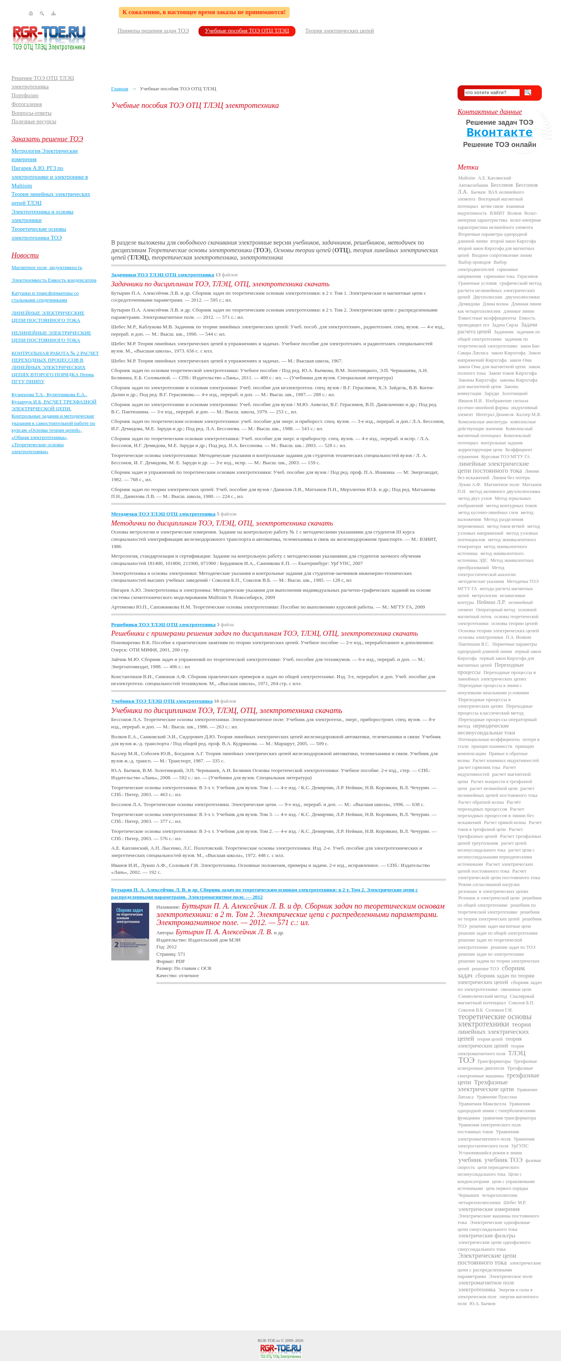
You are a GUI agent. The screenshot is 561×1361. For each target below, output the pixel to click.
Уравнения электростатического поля (496, 1142)
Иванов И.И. (470, 400)
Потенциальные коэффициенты (489, 739)
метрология (484, 595)
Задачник (504, 332)
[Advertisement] (278, 174)
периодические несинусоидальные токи (486, 729)
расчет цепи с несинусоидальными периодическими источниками (496, 857)
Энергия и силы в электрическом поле (495, 1293)
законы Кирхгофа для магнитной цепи (497, 383)
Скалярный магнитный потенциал (496, 999)
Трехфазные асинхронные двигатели (497, 1065)
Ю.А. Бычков (482, 1303)
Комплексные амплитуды (482, 421)
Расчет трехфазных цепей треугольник (499, 839)
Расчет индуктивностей (487, 771)
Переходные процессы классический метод (495, 709)
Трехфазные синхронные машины (495, 1071)
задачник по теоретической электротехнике (493, 342)
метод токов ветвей (505, 526)
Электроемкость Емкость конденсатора (54, 280)
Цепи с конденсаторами (490, 1178)
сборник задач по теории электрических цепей (496, 979)
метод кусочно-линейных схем (488, 512)
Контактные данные (490, 112)
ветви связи (492, 206)
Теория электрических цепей (339, 31)
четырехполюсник (499, 1195)
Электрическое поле (510, 1276)
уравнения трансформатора (509, 1118)
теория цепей (490, 1039)
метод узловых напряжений (499, 529)
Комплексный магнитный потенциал (495, 432)
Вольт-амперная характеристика (497, 217)
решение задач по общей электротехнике (498, 933)
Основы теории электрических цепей (498, 630)
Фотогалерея (26, 104)
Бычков (478, 192)
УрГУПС (520, 1146)
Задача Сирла (505, 325)
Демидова (469, 304)
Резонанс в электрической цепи (489, 898)
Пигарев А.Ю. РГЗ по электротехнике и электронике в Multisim (49, 176)
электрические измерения (489, 1209)
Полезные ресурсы (33, 121)
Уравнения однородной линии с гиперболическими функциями (497, 1111)
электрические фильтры (486, 1235)
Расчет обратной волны (481, 802)
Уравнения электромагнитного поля (488, 1135)
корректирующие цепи (480, 449)
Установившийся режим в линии (490, 1152)
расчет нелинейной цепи (494, 788)
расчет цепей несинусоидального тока (492, 846)
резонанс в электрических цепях (493, 891)
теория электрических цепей (490, 1042)
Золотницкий (515, 393)
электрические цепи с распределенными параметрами (499, 1269)
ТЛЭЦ (516, 1053)
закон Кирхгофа (508, 353)
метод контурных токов (511, 505)
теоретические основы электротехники (495, 1020)
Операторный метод (495, 609)
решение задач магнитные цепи (500, 926)
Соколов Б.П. (521, 1002)
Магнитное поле (502, 484)
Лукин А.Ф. (469, 484)
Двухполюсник (488, 297)
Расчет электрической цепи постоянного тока (499, 874)
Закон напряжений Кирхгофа (499, 356)
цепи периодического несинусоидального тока (488, 1171)
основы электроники (480, 637)
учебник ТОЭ (503, 1160)
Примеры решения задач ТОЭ (153, 31)
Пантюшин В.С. (474, 644)
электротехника (476, 1289)
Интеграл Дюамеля (494, 414)
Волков (514, 213)
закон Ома (521, 360)
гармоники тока (499, 276)
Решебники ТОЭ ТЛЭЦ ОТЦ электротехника (163, 624)
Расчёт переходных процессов (489, 805)
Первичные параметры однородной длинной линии (497, 647)
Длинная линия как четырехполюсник (499, 307)
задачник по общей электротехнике (499, 335)
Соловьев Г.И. (499, 1010)
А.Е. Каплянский (494, 178)
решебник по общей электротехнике (500, 901)
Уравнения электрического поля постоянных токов (489, 1128)
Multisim (466, 178)
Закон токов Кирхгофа (513, 373)
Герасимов (527, 276)
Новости (25, 255)
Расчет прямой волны (505, 822)
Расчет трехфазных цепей (490, 832)
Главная (119, 88)
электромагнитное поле (486, 1282)
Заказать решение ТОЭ (47, 139)
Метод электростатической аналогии (487, 571)
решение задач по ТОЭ (513, 947)
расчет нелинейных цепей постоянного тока (497, 791)
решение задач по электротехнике (491, 954)
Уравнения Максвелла (482, 1103)
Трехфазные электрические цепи (486, 1086)
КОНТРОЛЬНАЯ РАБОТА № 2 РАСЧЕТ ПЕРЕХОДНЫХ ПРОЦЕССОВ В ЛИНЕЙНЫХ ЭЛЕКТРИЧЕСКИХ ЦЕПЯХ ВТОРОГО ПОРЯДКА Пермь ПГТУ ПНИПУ (55, 367)
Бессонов (502, 185)
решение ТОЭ (485, 968)
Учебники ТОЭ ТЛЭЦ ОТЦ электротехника (162, 701)
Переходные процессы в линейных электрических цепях (497, 675)
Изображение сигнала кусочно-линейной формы (493, 404)
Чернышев (468, 1195)
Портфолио (25, 95)
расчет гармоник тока (479, 767)
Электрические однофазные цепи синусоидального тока (494, 1225)
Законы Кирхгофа (477, 380)
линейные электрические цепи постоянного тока (493, 467)
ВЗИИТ (497, 213)
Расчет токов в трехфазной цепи (500, 826)
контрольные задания (502, 443)
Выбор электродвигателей (482, 265)
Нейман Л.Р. (491, 602)
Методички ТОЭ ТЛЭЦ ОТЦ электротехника (163, 514)
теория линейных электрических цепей (494, 1031)
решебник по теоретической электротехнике (497, 908)
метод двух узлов (475, 498)
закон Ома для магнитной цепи (492, 366)
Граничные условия (477, 283)
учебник (470, 1160)
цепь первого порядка (507, 1188)
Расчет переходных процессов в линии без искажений (496, 815)
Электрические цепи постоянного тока (487, 1259)
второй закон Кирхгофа (513, 241)
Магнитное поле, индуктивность (46, 267)
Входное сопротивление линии (502, 255)
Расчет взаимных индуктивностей (505, 760)
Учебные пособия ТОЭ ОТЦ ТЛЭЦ (247, 31)
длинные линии (519, 311)
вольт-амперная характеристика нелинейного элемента (499, 223)
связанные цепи (516, 989)
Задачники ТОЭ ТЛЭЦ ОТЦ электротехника (162, 274)
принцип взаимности (491, 746)
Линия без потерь (511, 477)
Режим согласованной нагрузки (489, 884)
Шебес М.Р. (515, 1202)
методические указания (481, 581)
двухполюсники (522, 297)
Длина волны (496, 304)
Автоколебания (473, 185)
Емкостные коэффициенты (487, 318)
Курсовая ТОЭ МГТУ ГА (505, 456)
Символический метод (482, 996)
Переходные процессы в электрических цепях (484, 703)
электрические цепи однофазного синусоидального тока (494, 1245)
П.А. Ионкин (518, 637)
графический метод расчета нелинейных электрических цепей (499, 290)
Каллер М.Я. (528, 414)
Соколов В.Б (470, 1010)
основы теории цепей (514, 623)
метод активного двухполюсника (504, 491)
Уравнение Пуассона (496, 1097)
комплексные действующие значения (497, 425)
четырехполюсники (479, 1202)
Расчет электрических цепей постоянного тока (495, 867)
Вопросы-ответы (31, 113)
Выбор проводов (474, 262)
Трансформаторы (494, 1061)
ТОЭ (466, 1060)
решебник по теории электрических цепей (499, 915)
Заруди (491, 393)
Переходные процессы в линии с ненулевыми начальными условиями (493, 689)
